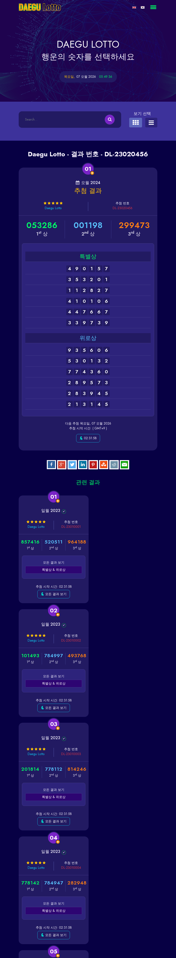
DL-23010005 (68, 754)
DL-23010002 (140, 526)
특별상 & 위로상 (52, 569)
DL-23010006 (140, 754)
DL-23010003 (68, 640)
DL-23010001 (68, 526)
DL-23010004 (140, 640)
